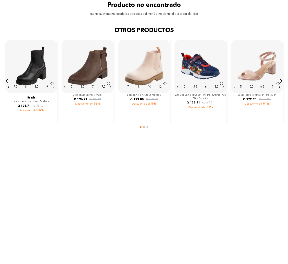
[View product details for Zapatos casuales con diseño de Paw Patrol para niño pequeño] (200, 80)
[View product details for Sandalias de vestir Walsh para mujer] (257, 80)
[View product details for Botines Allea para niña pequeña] (144, 80)
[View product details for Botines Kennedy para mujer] (88, 80)
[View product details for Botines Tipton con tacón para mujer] (31, 80)
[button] (7, 81)
